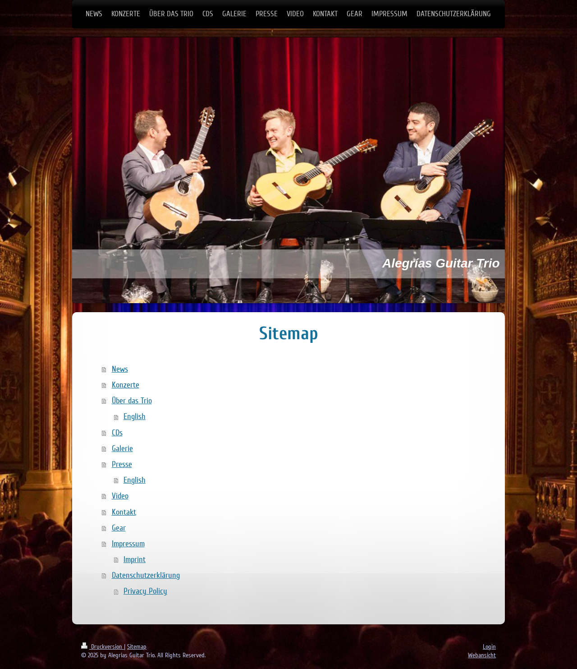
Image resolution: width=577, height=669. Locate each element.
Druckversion (102, 647)
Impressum (128, 544)
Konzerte (125, 385)
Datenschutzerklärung (146, 575)
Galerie (122, 448)
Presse (122, 464)
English (135, 416)
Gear (119, 528)
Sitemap (137, 647)
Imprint (135, 559)
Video (120, 496)
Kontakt (124, 512)
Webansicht (482, 655)
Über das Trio (132, 401)
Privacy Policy (145, 591)
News (120, 369)
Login (489, 647)
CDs (117, 433)
